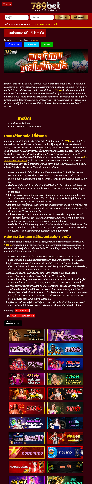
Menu (7, 4)
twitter (32, 45)
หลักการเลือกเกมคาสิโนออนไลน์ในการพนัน (25, 127)
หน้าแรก (9, 25)
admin (36, 40)
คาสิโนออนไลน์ (22, 311)
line (47, 45)
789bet (15, 316)
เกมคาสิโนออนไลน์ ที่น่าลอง (19, 123)
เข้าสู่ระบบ (62, 18)
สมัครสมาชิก (79, 18)
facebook (14, 45)
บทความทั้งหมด (24, 25)
